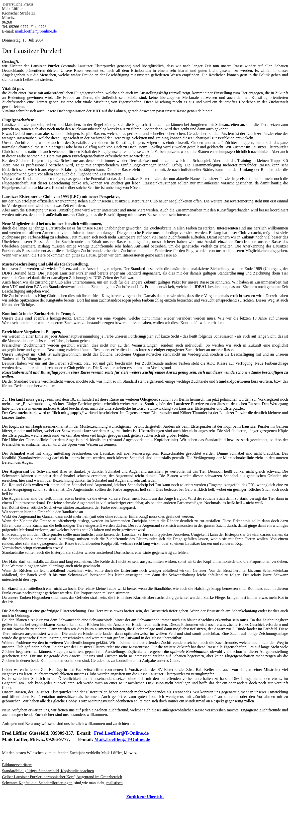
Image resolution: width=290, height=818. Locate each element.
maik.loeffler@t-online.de (36, 31)
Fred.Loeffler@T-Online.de (121, 733)
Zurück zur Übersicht (145, 796)
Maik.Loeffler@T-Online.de (122, 739)
